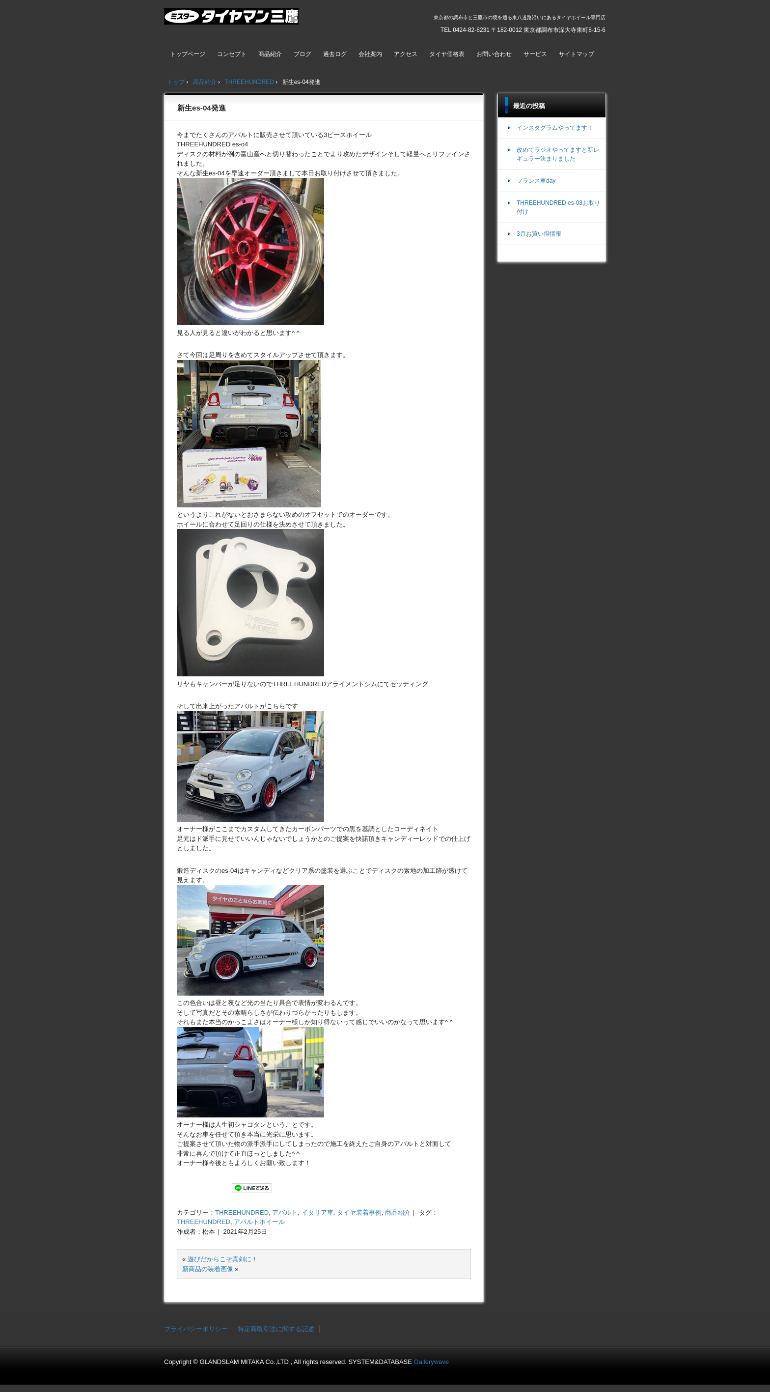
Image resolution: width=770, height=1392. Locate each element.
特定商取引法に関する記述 (276, 1329)
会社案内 (370, 54)
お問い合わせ (494, 54)
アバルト (285, 1212)
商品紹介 (270, 54)
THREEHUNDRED (242, 1212)
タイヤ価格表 (447, 54)
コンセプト (232, 54)
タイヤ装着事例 (359, 1212)
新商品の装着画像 (207, 1269)
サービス (535, 54)
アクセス (405, 54)
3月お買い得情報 (539, 233)
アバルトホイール (259, 1221)
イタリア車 (317, 1212)
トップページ (187, 54)
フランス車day (536, 180)
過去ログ (335, 54)
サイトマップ (576, 54)
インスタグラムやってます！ (555, 127)
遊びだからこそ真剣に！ (223, 1259)
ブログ (302, 54)
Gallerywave (431, 1361)
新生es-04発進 (201, 108)
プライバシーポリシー (196, 1329)
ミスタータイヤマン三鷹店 (232, 20)
